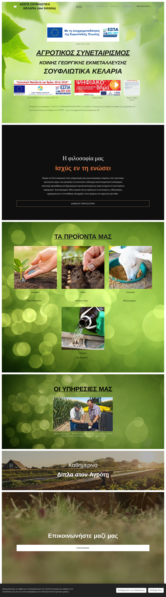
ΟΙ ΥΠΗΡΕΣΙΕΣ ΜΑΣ (83, 397)
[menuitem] (73, 6)
